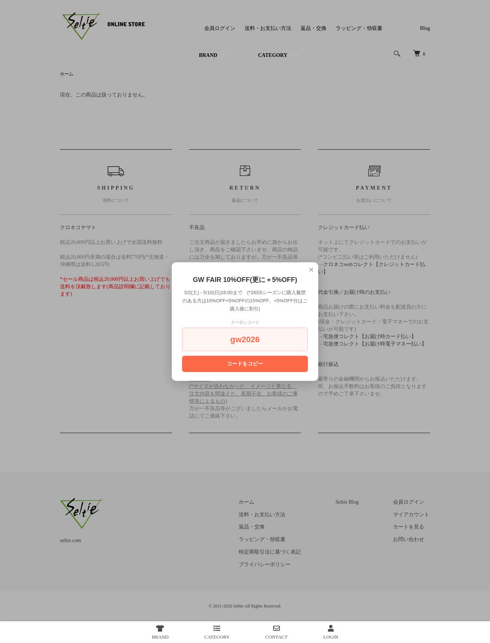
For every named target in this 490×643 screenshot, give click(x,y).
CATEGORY (272, 55)
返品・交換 (313, 28)
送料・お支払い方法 (268, 28)
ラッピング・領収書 (359, 28)
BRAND (208, 55)
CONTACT (276, 632)
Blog (425, 28)
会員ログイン (219, 28)
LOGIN (330, 632)
